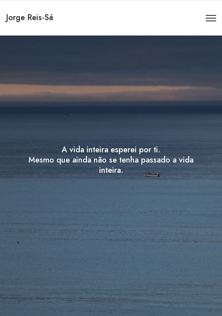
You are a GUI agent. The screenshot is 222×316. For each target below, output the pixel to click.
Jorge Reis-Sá (29, 17)
